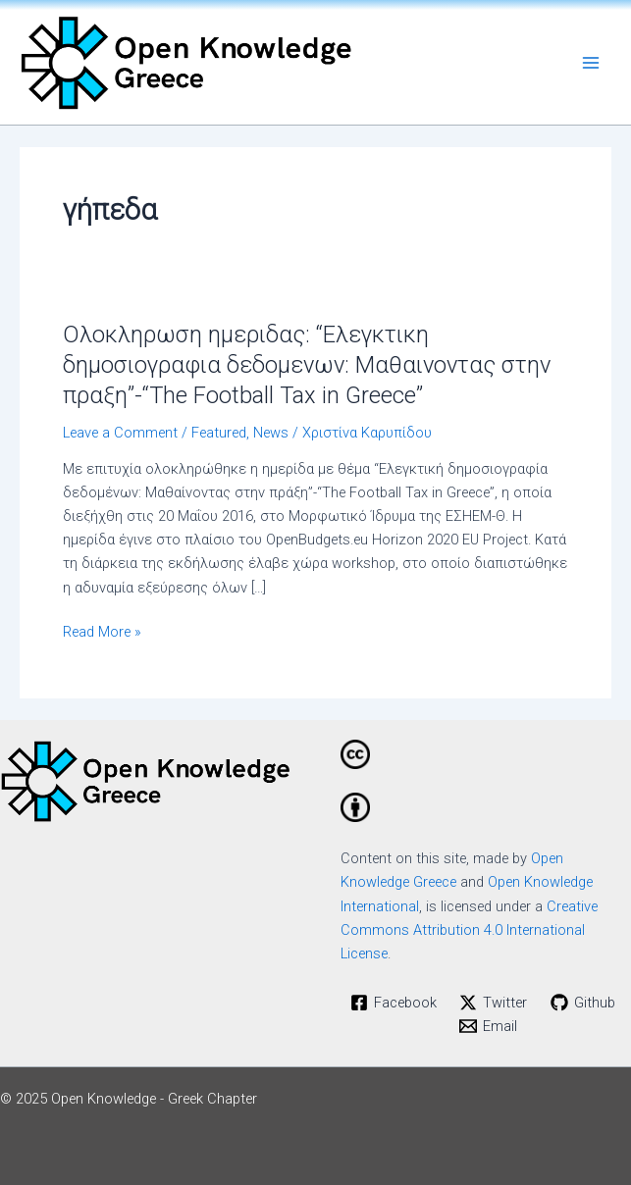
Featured (218, 432)
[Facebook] (393, 1002)
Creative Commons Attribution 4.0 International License (469, 930)
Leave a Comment (120, 432)
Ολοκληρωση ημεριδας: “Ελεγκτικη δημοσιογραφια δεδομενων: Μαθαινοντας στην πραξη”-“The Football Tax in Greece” (307, 365)
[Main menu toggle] (590, 62)
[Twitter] (493, 1002)
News (271, 432)
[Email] (488, 1026)
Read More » (102, 630)
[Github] (583, 1002)
